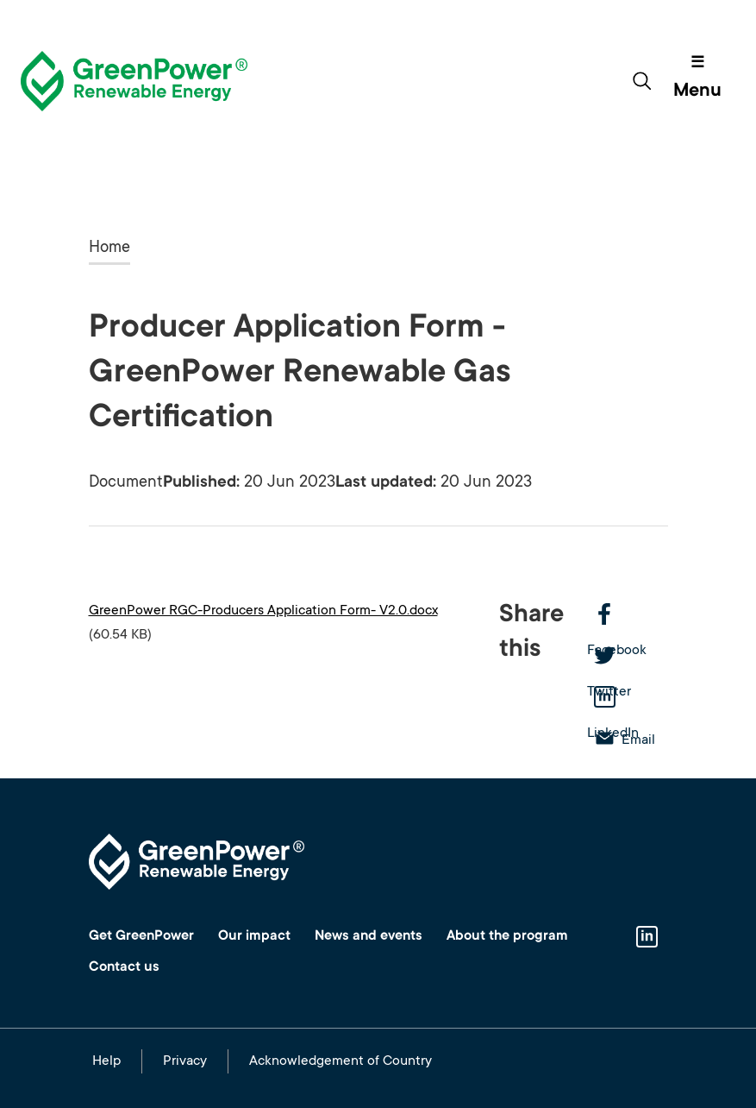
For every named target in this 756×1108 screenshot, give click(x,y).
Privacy (185, 1061)
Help (106, 1061)
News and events (368, 936)
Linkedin (647, 938)
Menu (697, 91)
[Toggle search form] (641, 81)
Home (109, 248)
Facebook (627, 616)
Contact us (124, 967)
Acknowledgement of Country (340, 1061)
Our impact (254, 936)
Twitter (627, 657)
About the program (507, 936)
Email (638, 740)
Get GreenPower (141, 936)
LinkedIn (627, 699)
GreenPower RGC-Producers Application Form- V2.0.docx (263, 611)
